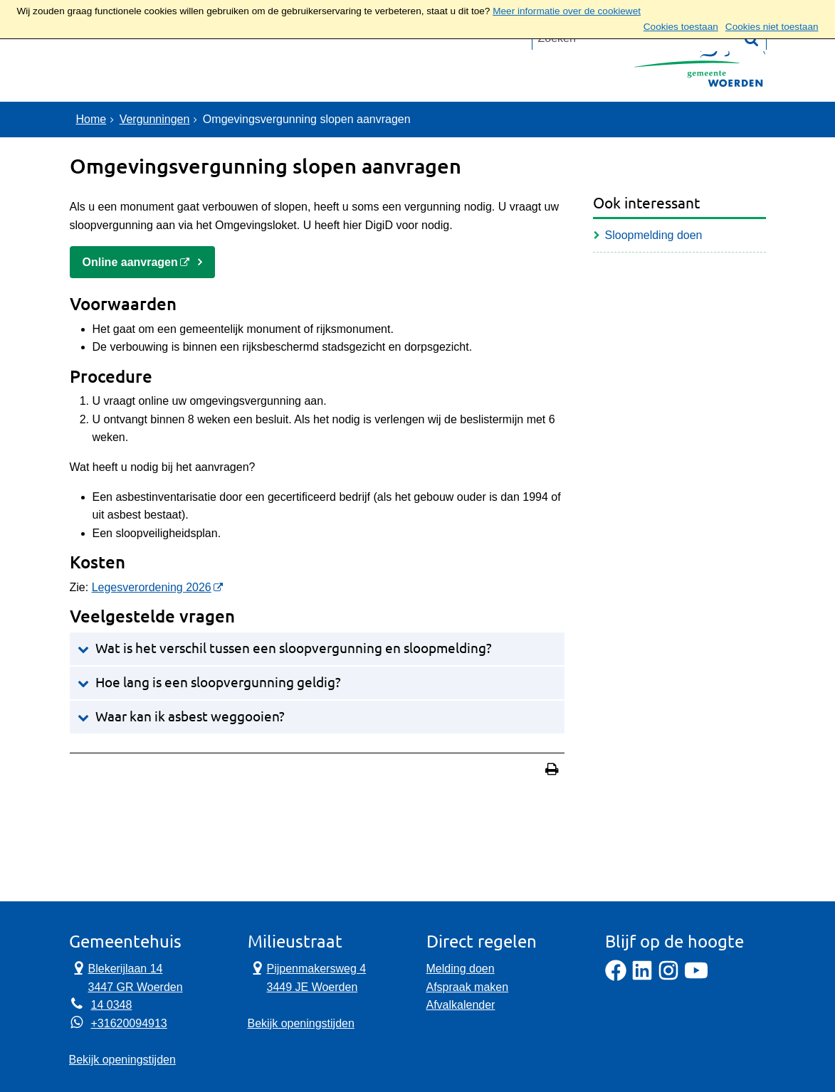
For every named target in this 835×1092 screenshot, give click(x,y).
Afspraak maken (467, 987)
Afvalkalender (460, 1005)
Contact (225, 67)
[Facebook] (615, 977)
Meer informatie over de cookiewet (567, 11)
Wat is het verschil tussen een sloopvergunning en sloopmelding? (293, 648)
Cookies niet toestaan (772, 26)
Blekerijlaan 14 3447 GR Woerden (126, 976)
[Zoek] (751, 121)
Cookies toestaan (681, 26)
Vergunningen (155, 119)
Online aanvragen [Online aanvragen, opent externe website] (130, 262)
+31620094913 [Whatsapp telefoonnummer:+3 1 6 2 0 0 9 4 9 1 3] (129, 1023)
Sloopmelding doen (654, 235)
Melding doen (460, 969)
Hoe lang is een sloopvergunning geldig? (218, 682)
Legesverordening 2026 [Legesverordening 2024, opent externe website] (151, 587)
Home (91, 119)
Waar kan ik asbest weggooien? (190, 716)
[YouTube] (696, 977)
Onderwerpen (127, 67)
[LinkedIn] (642, 977)
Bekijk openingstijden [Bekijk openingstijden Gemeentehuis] (122, 1060)
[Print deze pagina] (552, 771)
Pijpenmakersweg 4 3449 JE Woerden (307, 976)
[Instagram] (668, 977)
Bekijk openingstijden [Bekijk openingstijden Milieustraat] (301, 1023)
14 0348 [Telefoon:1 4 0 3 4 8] (111, 1005)
